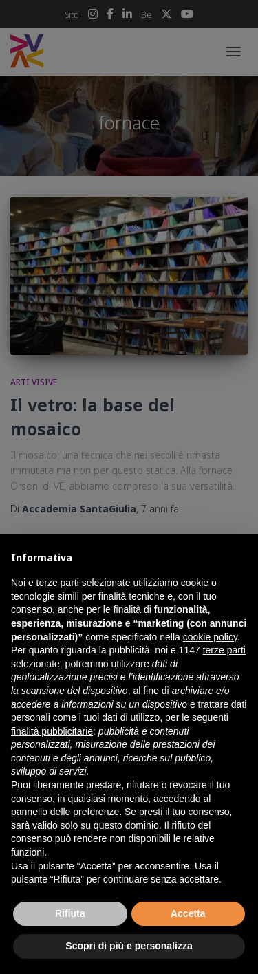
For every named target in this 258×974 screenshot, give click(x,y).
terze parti (224, 650)
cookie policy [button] (210, 636)
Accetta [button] (188, 913)
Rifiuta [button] (70, 913)
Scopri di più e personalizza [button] (128, 945)
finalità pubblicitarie (52, 731)
